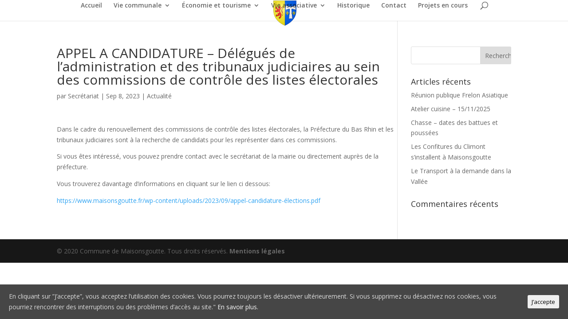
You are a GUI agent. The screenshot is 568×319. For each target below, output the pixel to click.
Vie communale (138, 5)
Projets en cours (443, 5)
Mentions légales (257, 251)
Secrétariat (83, 96)
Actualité (159, 96)
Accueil (91, 5)
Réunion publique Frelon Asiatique (459, 95)
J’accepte (543, 302)
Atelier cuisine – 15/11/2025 (450, 109)
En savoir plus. (237, 307)
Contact (393, 5)
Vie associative (294, 5)
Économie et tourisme (216, 5)
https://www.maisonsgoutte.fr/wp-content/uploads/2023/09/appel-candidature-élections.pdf (188, 200)
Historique (353, 5)
